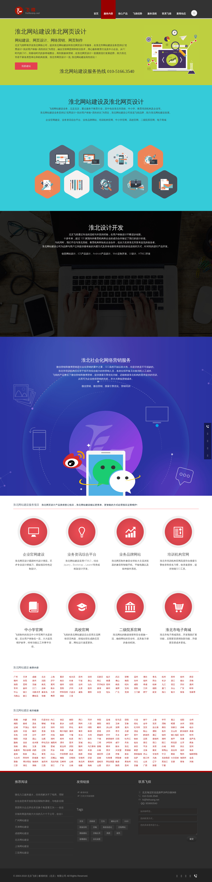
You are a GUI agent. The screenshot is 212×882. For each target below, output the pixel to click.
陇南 (16, 742)
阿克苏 (174, 742)
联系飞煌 (166, 13)
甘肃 (173, 761)
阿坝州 (26, 757)
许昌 (25, 731)
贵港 (44, 731)
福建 (80, 765)
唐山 (90, 680)
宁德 (99, 738)
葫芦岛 (192, 738)
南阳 (71, 719)
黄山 (34, 754)
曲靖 (25, 723)
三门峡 (137, 692)
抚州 (90, 688)
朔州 (80, 750)
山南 (71, 761)
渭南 (164, 723)
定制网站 (122, 827)
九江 (164, 684)
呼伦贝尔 (46, 742)
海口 (164, 692)
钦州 (182, 734)
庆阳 (71, 746)
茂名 (34, 723)
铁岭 (136, 738)
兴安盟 (118, 750)
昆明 (25, 684)
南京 (62, 680)
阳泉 (25, 754)
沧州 (136, 680)
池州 (182, 750)
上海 (53, 676)
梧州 (62, 738)
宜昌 (53, 731)
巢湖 (99, 688)
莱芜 (44, 754)
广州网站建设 (22, 820)
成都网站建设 (22, 833)
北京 (44, 676)
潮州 (164, 738)
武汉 (117, 676)
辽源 (108, 754)
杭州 (164, 676)
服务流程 (152, 13)
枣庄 (117, 731)
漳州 (53, 727)
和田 (173, 746)
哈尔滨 (72, 676)
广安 (182, 688)
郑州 (173, 676)
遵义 (173, 719)
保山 (90, 742)
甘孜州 (156, 754)
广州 (16, 676)
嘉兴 (127, 727)
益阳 (16, 731)
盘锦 (16, 754)
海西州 (183, 757)
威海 (80, 692)
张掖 (44, 695)
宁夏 (164, 765)
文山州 (174, 731)
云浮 (182, 742)
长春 (71, 680)
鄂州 (182, 754)
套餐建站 (83, 839)
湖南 (34, 765)
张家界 (192, 692)
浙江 (53, 765)
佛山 (117, 680)
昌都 (99, 757)
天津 (25, 676)
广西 (145, 765)
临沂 (108, 676)
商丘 (99, 680)
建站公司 (114, 821)
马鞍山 (17, 695)
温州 (136, 676)
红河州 (137, 727)
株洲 (90, 731)
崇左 (182, 746)
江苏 (16, 765)
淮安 (62, 727)
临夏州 (17, 750)
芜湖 (127, 692)
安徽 (136, 765)
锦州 (164, 734)
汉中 (34, 734)
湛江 (173, 680)
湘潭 (117, 688)
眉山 (34, 738)
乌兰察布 (92, 746)
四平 (44, 734)
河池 (53, 734)
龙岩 (25, 742)
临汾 (191, 727)
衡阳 (127, 680)
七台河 (17, 757)
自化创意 (96, 839)
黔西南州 (110, 738)
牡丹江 (128, 738)
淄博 (117, 727)
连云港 (156, 727)
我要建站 (26, 66)
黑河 (108, 750)
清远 (136, 731)
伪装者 (92, 821)
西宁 (145, 692)
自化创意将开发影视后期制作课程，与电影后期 (39, 801)
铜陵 (62, 757)
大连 (136, 719)
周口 (80, 719)
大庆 (53, 692)
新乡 (62, 723)
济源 (90, 757)
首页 (96, 13)
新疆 (155, 765)
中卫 (164, 754)
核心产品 (123, 13)
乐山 (173, 688)
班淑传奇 (83, 827)
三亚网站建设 (22, 852)
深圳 (90, 676)
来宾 (136, 746)
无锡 (34, 684)
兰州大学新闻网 (86, 796)
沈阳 (44, 680)
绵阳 (90, 727)
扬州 (25, 688)
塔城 (90, 754)
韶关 (90, 738)
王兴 (103, 821)
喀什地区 (64, 731)
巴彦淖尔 (46, 719)
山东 (145, 761)
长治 (80, 734)
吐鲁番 (109, 757)
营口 (155, 742)
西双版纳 (138, 754)
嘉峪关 (100, 761)
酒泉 (62, 695)
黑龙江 (165, 761)
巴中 (108, 734)
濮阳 (155, 731)
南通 (108, 680)
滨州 (108, 731)
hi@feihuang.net (150, 799)
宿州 (108, 684)
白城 (164, 746)
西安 (191, 676)
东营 (155, 746)
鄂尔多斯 (27, 750)
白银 (99, 750)
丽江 (25, 695)
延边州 (63, 746)
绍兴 (127, 684)
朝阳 (16, 738)
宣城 (80, 742)
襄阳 (99, 723)
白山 (53, 754)
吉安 (44, 727)
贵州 (127, 765)
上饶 (155, 719)
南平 (173, 738)
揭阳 (16, 723)
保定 (62, 719)
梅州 (34, 731)
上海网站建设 (22, 846)
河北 (136, 761)
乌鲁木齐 (36, 692)
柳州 (108, 688)
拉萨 (136, 757)
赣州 (16, 680)
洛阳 (16, 684)
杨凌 (117, 761)
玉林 (117, 723)
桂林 (155, 684)
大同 (90, 734)
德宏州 (100, 754)
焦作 (164, 731)
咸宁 (117, 742)
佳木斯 (35, 742)
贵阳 (62, 688)
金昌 (191, 757)
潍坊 (145, 676)
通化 (25, 746)
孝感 (145, 684)
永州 (182, 723)
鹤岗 (173, 754)
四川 (108, 765)
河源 (25, 738)
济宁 (53, 680)
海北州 (81, 761)
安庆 (155, 723)
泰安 (108, 723)
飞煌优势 (137, 13)
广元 (117, 692)
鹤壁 (136, 750)
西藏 (16, 719)
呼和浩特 (64, 692)
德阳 (155, 688)
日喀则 (72, 757)
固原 (80, 754)
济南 (191, 680)
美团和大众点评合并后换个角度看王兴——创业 (39, 807)
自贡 (99, 692)
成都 (34, 676)
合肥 (71, 723)
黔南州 (146, 734)
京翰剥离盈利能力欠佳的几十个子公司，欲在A (39, 813)
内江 (53, 719)
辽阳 (44, 750)
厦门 (164, 688)
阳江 (164, 742)
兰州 (145, 688)
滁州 (71, 731)
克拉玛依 (55, 761)
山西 (99, 765)
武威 (71, 750)
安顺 (44, 746)
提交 (192, 839)
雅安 (155, 750)
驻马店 (118, 719)
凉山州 (109, 727)
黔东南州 (184, 731)
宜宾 (145, 727)
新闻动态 (181, 13)
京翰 (95, 827)
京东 (81, 821)
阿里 (34, 719)
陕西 (117, 765)
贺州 (191, 746)
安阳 (191, 723)
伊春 (117, 754)
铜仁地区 (175, 734)
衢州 (108, 746)
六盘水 (72, 692)
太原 (80, 688)
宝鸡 (127, 688)
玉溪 (34, 746)
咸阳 (136, 684)
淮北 (127, 746)
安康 (182, 738)
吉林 (44, 688)
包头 (108, 692)
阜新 (62, 750)
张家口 (174, 727)
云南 (71, 765)
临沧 (136, 742)
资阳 (136, 688)
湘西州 (54, 742)
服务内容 (108, 13)
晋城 (53, 746)
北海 (145, 750)
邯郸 (127, 676)
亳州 (34, 727)
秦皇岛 (45, 692)
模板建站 (83, 833)
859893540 (151, 803)
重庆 (62, 676)
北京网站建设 (22, 839)
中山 (16, 692)
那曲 (16, 761)
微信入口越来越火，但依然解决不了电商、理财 (39, 794)
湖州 (53, 738)
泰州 (80, 727)
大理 (25, 734)
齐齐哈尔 (101, 684)
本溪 (90, 750)
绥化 (136, 723)
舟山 (145, 754)
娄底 (99, 731)
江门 (34, 688)
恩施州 (100, 734)
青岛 (155, 676)
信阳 (182, 719)
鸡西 (34, 750)
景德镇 (128, 750)
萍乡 (53, 750)
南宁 (145, 719)
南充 (44, 684)
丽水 (117, 746)
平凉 (145, 746)
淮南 (16, 746)
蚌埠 (191, 688)
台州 (191, 719)
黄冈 (53, 684)
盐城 (108, 719)
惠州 (191, 684)
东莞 (25, 680)
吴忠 (71, 754)
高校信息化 (107, 827)
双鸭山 (165, 750)
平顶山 (26, 727)
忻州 (191, 734)
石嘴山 (54, 757)
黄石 (145, 742)
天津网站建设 (22, 826)
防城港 (35, 757)
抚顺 (99, 746)
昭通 (173, 723)
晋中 (136, 734)
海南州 (35, 761)
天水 (117, 734)
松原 (71, 738)
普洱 (71, 742)
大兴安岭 (175, 757)
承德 (191, 731)
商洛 (191, 742)
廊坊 (164, 727)
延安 (155, 692)
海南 (90, 765)
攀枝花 (35, 695)
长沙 (164, 680)
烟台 (182, 680)
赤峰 (182, 727)
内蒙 (25, 719)
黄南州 (91, 761)
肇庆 (80, 731)
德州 (62, 684)
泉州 (34, 680)
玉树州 (63, 761)
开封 (182, 684)
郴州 (99, 727)
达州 (80, 684)
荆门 (80, 738)
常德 (53, 723)
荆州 (80, 723)
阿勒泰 (118, 757)
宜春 (127, 723)
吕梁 (127, 731)
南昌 (117, 684)
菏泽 (90, 719)
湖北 (25, 765)
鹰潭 (53, 695)
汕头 (90, 684)
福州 (145, 680)
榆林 (62, 734)
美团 (108, 833)
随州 (80, 746)
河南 (191, 761)
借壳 (118, 833)
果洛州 (128, 761)
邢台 (155, 680)
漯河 (62, 742)
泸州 (71, 688)
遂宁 (127, 734)
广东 (62, 765)
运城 (16, 727)
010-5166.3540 (150, 796)
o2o (127, 821)
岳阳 (71, 684)
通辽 (155, 734)
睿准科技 (83, 792)
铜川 (44, 757)
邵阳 (127, 719)
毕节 (164, 719)
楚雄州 (156, 738)
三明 (99, 742)
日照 (117, 738)
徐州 (182, 676)
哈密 (127, 757)
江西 (44, 765)
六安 (90, 723)
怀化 (71, 727)
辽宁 (155, 761)
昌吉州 (174, 750)
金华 (145, 723)
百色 (16, 734)
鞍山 (145, 731)
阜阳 (99, 719)
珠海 (182, 692)
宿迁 (173, 684)
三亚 (71, 695)
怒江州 (146, 757)
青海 (182, 761)
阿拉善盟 (110, 761)
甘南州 (81, 757)
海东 (191, 750)
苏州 (80, 676)
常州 (16, 688)
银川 (173, 692)
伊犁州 (109, 742)
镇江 (25, 692)
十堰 (71, 734)
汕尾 (44, 738)
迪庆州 (45, 761)
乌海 (155, 757)
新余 (127, 754)
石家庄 (100, 676)
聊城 (44, 723)
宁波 (80, 680)
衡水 (53, 688)
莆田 (90, 692)
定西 (145, 738)
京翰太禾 (96, 833)
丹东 (127, 742)
